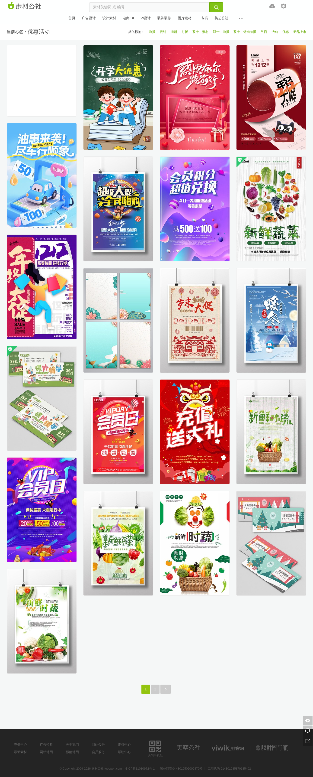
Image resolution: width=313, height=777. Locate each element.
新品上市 (299, 32)
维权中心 (124, 744)
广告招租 (46, 744)
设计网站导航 (272, 747)
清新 (174, 32)
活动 (274, 32)
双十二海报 (221, 32)
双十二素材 (200, 32)
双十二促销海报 (244, 32)
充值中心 (20, 744)
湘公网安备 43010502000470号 (181, 768)
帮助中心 (124, 752)
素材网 (25, 5)
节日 (264, 32)
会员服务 (98, 752)
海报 (152, 32)
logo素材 (228, 747)
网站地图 (46, 752)
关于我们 (72, 744)
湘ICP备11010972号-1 (140, 768)
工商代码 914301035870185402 (229, 768)
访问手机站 (155, 748)
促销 (163, 32)
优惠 (285, 32)
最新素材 (20, 752)
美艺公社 (188, 747)
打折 (185, 32)
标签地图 (72, 752)
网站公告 (98, 744)
